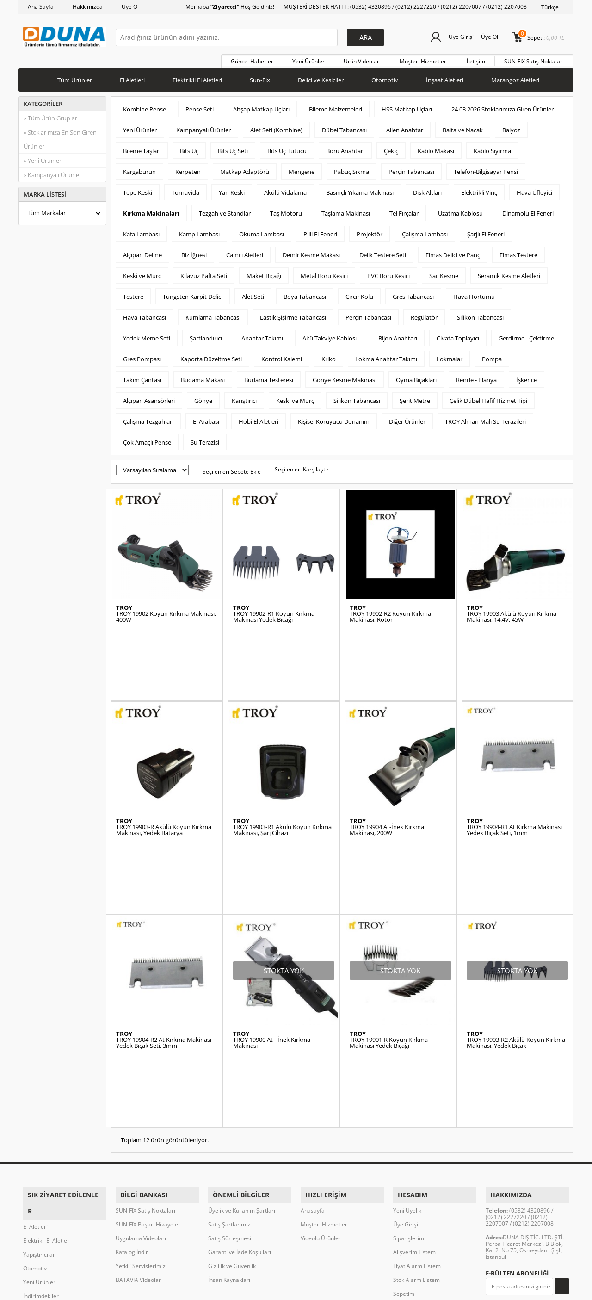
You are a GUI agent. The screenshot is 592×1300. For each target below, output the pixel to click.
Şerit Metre (415, 397)
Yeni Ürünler (308, 58)
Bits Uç (189, 147)
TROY (124, 605)
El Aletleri (132, 77)
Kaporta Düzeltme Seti (211, 356)
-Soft (247, 1288)
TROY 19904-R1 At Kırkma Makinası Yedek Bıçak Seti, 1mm (514, 779)
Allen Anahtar (404, 127)
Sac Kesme (443, 272)
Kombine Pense (144, 106)
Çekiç (391, 147)
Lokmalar (449, 356)
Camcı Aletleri (244, 252)
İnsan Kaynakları (229, 1125)
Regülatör (424, 314)
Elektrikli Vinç (479, 189)
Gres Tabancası (413, 293)
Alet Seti (253, 293)
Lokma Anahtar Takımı (386, 356)
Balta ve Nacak (463, 127)
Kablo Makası (436, 147)
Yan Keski (232, 189)
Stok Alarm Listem (416, 1125)
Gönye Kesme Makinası (344, 376)
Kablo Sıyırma (492, 147)
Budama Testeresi (268, 376)
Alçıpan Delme (142, 252)
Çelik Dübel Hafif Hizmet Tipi (488, 397)
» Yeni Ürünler (43, 157)
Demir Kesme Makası (311, 252)
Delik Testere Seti (382, 252)
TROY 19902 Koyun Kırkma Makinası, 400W (166, 614)
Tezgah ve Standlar (225, 210)
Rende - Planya (476, 376)
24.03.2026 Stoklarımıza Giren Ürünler (502, 106)
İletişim (476, 58)
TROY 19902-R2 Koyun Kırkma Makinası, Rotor (390, 614)
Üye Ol (130, 7)
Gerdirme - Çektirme (526, 335)
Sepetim (403, 1139)
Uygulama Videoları (141, 1084)
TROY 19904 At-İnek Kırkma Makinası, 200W (387, 779)
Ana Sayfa (41, 7)
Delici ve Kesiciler (321, 77)
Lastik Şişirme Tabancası (293, 314)
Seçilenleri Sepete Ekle (232, 468)
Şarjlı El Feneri (486, 231)
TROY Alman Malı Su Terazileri (485, 418)
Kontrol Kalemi (281, 356)
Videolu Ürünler (321, 1084)
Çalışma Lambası (425, 231)
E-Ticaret (267, 1288)
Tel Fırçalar (404, 210)
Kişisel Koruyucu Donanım (334, 418)
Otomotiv (384, 77)
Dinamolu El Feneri (528, 210)
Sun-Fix (260, 77)
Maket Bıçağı (264, 272)
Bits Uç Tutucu (287, 147)
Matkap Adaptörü (244, 168)
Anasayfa (313, 1056)
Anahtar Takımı (262, 335)
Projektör (369, 231)
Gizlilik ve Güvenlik (232, 1111)
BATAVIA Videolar (138, 1125)
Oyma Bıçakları (416, 376)
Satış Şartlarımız (229, 1070)
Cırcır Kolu (359, 293)
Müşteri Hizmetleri (424, 58)
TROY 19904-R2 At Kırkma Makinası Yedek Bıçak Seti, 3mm (163, 944)
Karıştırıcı (244, 397)
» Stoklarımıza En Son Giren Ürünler (60, 136)
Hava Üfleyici (534, 189)
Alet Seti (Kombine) (276, 127)
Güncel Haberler (252, 58)
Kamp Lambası (199, 231)
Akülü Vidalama (285, 189)
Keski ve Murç (142, 272)
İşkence (526, 376)
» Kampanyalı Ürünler (52, 171)
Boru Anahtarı (345, 147)
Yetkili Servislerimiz (141, 1111)
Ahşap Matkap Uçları (261, 106)
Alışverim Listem (414, 1098)
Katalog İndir (132, 1098)
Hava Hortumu (474, 293)
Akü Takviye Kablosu (330, 335)
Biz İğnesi (194, 252)
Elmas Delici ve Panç (453, 252)
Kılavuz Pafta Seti (203, 272)
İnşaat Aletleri (444, 77)
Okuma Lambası (261, 231)
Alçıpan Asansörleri (149, 397)
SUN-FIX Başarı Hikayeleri (149, 1070)
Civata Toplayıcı (458, 335)
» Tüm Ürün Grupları (51, 115)
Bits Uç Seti (233, 147)
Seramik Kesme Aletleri (509, 272)
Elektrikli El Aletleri (197, 77)
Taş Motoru (286, 210)
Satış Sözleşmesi (229, 1084)
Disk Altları (427, 189)
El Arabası (206, 418)
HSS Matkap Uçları (407, 106)
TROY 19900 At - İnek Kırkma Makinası (271, 944)
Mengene (301, 168)
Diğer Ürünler (407, 418)
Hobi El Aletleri (258, 418)
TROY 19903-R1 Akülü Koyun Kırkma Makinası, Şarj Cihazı (282, 779)
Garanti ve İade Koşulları (239, 1098)
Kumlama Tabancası (212, 314)
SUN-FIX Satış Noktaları (534, 58)
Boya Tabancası (305, 293)
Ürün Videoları (362, 58)
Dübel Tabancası (344, 127)
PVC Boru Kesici (388, 272)
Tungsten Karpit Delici (192, 293)
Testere (133, 293)
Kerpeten (188, 168)
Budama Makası (203, 376)
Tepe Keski (137, 189)
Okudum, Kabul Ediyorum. (519, 1154)
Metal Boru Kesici (324, 272)
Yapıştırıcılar (39, 1084)
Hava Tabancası (144, 314)
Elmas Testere (518, 252)
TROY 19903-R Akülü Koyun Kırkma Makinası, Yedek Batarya (163, 779)
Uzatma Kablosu (460, 210)
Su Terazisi (205, 439)
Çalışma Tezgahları (148, 418)
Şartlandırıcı (206, 335)
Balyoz (511, 127)
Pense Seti (199, 106)
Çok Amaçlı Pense (147, 439)
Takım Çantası (142, 376)
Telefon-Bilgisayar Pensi (486, 168)
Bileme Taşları (141, 147)
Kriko (328, 356)
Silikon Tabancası (480, 314)
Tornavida (185, 189)
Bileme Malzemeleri (335, 106)
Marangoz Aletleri (515, 77)
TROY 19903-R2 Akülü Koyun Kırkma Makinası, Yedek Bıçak (516, 944)
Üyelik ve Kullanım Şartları (241, 1056)
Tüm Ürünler (74, 77)
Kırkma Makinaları (151, 210)
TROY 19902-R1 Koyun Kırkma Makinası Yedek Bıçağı (273, 614)
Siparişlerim (408, 1084)
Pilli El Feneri (320, 231)
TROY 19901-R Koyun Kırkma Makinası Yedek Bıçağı (389, 944)
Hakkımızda (88, 7)
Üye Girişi (458, 37)
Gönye (203, 397)
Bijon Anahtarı (397, 335)
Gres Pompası (142, 356)
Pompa (492, 356)
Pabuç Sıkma (351, 168)
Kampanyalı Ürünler (203, 127)
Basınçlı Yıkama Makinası (360, 189)
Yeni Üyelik (407, 1056)
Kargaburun (139, 168)
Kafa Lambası (141, 231)
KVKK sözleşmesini (522, 1150)
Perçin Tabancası (411, 168)
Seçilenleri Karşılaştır (302, 466)
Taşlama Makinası (345, 210)
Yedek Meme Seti (146, 335)
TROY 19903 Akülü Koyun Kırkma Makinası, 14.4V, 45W (511, 614)
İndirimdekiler (41, 1125)
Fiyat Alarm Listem (417, 1111)
